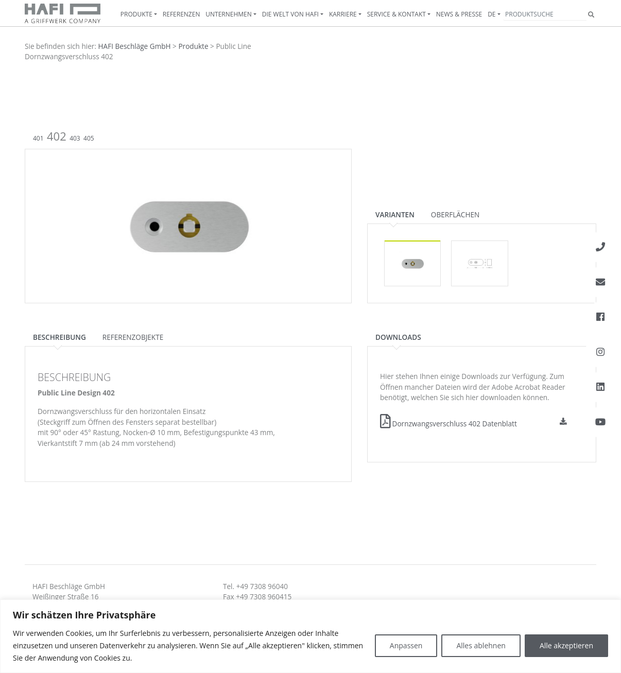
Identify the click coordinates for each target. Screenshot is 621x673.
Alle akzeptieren (566, 645)
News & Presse (459, 14)
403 (75, 138)
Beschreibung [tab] (59, 337)
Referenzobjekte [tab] (132, 337)
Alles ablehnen (480, 645)
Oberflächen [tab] (455, 214)
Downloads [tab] (398, 337)
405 (88, 138)
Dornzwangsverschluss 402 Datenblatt (448, 423)
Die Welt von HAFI (290, 14)
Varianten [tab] (395, 214)
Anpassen (406, 645)
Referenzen (181, 14)
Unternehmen (228, 14)
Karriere (343, 14)
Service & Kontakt (396, 14)
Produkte (136, 14)
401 (38, 138)
